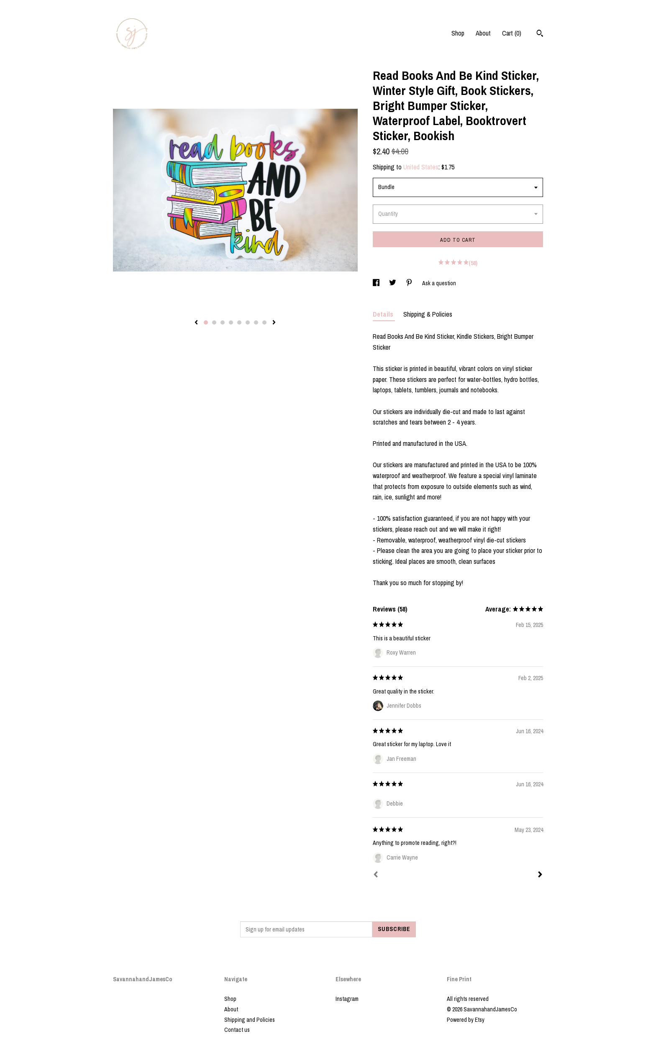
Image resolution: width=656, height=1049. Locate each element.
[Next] (540, 875)
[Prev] (376, 875)
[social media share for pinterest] (410, 283)
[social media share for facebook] (377, 283)
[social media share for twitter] (393, 283)
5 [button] (239, 322)
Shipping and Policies (249, 1019)
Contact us (237, 1030)
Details (384, 314)
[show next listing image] (274, 323)
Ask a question (439, 283)
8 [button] (264, 322)
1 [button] (206, 322)
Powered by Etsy (465, 1019)
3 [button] (222, 322)
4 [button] (231, 322)
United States (420, 166)
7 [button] (256, 322)
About (483, 33)
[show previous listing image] (196, 323)
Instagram (347, 999)
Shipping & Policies (427, 314)
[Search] (540, 34)
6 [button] (248, 322)
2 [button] (214, 322)
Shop (457, 33)
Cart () (511, 33)
